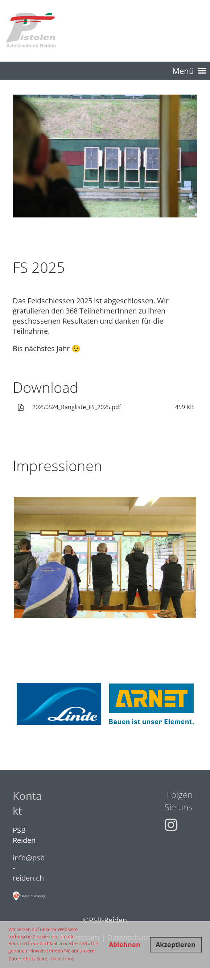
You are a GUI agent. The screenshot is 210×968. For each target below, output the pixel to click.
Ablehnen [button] (124, 944)
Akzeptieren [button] (175, 944)
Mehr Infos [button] (62, 958)
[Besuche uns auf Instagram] (171, 825)
